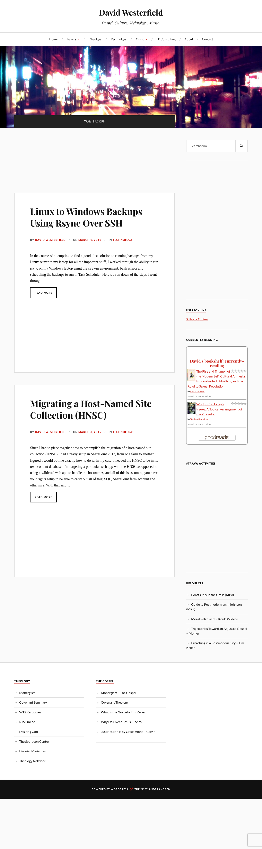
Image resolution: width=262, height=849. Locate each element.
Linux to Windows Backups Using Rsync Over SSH (86, 217)
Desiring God (28, 731)
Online (197, 319)
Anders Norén (159, 789)
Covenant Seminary (33, 702)
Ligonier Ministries (32, 751)
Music (140, 39)
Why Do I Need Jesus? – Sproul (122, 722)
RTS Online (27, 722)
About (189, 39)
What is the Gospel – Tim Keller (123, 712)
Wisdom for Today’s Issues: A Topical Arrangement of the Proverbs (219, 409)
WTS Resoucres (30, 712)
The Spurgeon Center (34, 741)
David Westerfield (131, 12)
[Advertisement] (94, 158)
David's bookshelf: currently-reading (217, 363)
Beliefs (71, 39)
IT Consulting (166, 39)
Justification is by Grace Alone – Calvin (128, 731)
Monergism (27, 693)
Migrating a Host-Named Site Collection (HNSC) (90, 409)
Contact (207, 39)
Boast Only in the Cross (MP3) (212, 595)
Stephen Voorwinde (199, 419)
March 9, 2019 (89, 239)
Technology (119, 39)
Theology (95, 39)
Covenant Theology (115, 702)
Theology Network (32, 761)
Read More (43, 292)
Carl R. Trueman (197, 391)
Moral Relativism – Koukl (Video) (214, 619)
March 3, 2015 (89, 432)
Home (53, 39)
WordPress (119, 789)
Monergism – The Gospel (118, 693)
